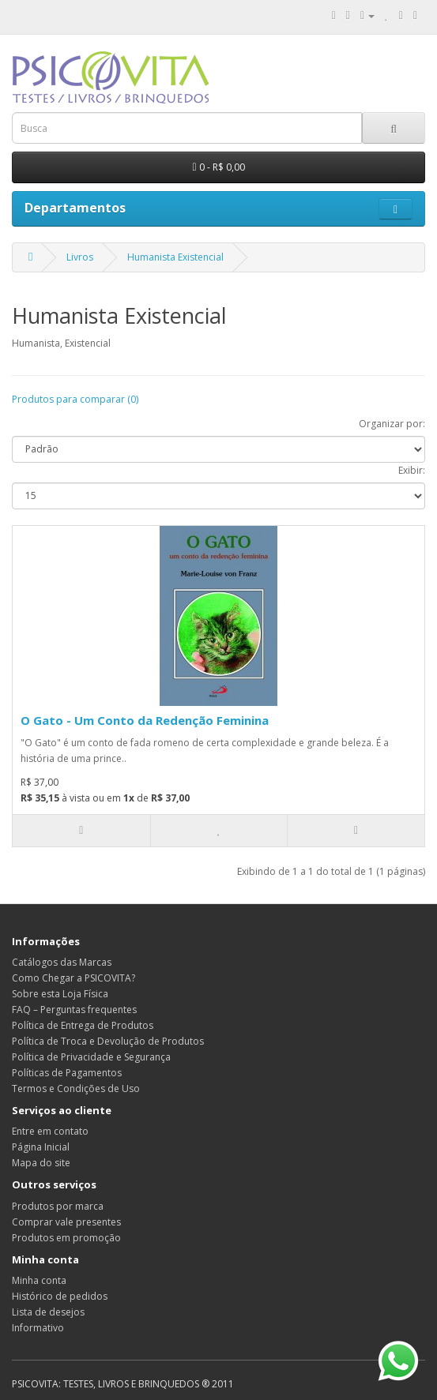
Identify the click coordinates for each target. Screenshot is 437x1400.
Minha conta (39, 1280)
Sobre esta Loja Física (60, 993)
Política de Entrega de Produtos (82, 1025)
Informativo (38, 1327)
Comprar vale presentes (66, 1222)
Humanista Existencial (175, 257)
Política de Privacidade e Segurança (91, 1057)
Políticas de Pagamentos (67, 1072)
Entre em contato (50, 1131)
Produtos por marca (58, 1206)
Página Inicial (41, 1147)
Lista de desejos (48, 1312)
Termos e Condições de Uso (76, 1088)
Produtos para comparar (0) (75, 399)
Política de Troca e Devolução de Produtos (108, 1041)
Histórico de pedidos (59, 1296)
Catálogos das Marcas (61, 962)
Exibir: (411, 470)
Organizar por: (392, 423)
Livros (79, 257)
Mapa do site (41, 1162)
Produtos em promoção (66, 1237)
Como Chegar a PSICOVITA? (73, 978)
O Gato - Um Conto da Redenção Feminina (145, 720)
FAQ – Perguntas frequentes (74, 1009)
